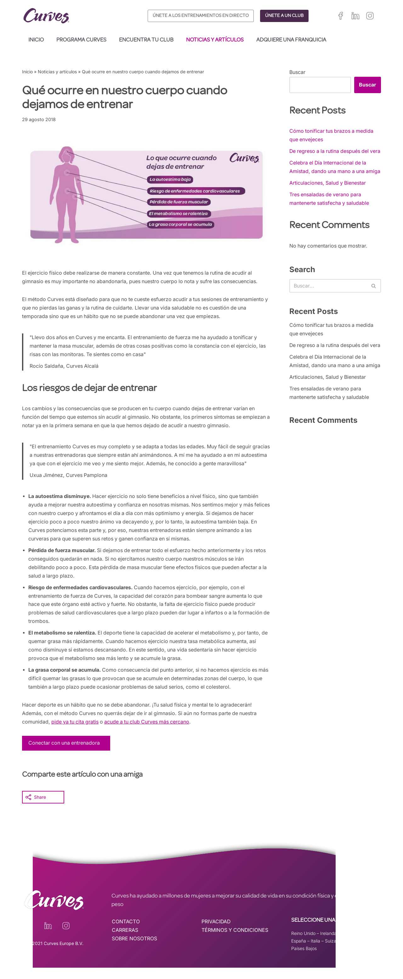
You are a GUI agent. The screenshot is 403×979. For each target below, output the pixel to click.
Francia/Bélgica (357, 945)
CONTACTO (126, 933)
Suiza (330, 952)
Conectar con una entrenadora (64, 754)
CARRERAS (125, 942)
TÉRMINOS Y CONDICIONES (235, 942)
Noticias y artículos (215, 40)
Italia (315, 952)
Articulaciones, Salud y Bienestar (328, 200)
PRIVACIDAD (216, 933)
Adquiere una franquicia (291, 40)
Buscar (297, 72)
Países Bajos (304, 959)
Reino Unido (303, 945)
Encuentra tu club (146, 40)
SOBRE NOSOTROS (134, 950)
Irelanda (328, 945)
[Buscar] (328, 303)
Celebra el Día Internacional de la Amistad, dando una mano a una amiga (328, 180)
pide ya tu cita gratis (76, 733)
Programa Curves (81, 40)
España (298, 952)
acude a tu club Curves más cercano (149, 733)
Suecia (348, 952)
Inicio (36, 40)
